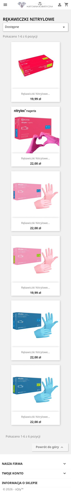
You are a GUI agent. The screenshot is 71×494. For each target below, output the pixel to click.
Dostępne (35, 27)
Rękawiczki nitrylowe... (35, 93)
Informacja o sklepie (19, 483)
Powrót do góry (50, 447)
